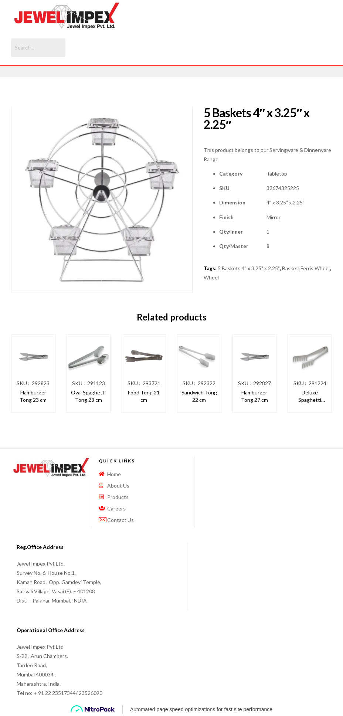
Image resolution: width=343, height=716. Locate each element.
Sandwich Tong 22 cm (199, 396)
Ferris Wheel (315, 268)
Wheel (211, 277)
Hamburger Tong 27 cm (254, 396)
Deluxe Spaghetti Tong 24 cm (309, 396)
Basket (290, 268)
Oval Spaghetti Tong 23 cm (88, 396)
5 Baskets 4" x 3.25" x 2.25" (249, 268)
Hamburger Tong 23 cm (33, 396)
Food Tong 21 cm (144, 396)
